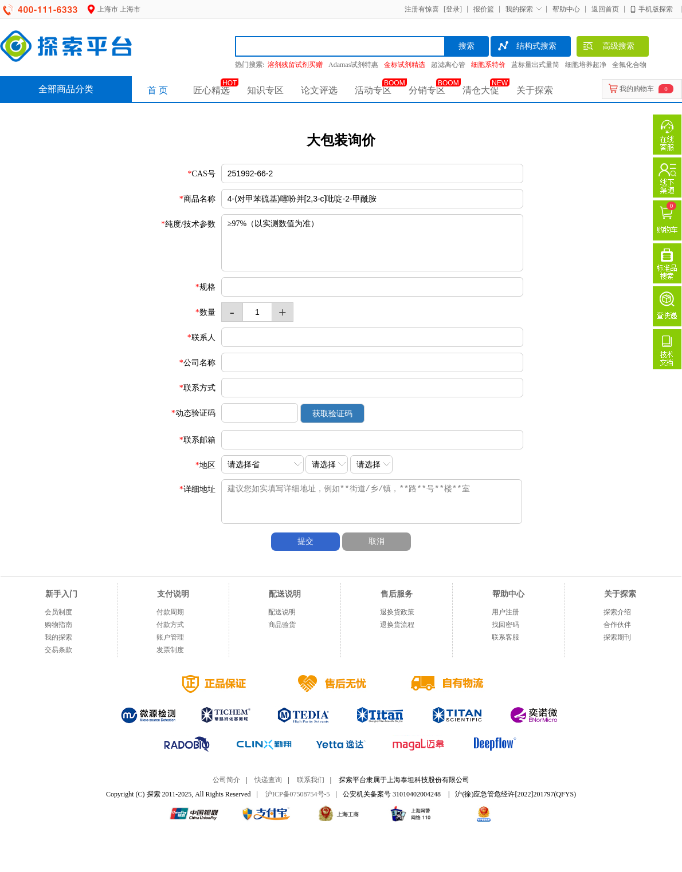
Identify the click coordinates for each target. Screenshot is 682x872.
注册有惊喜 (422, 9)
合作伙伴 (617, 625)
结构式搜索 (526, 47)
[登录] (451, 9)
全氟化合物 (629, 65)
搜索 (466, 46)
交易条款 (58, 650)
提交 (305, 541)
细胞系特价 (488, 65)
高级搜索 (608, 47)
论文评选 (319, 90)
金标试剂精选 (404, 65)
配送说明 (282, 612)
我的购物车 (637, 89)
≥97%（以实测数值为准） (372, 242)
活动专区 (373, 90)
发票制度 (170, 650)
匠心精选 (211, 90)
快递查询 (268, 780)
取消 (377, 541)
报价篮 (483, 9)
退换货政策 (397, 612)
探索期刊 (617, 637)
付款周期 (170, 612)
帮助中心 (566, 9)
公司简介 (226, 780)
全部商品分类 (65, 89)
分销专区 (427, 90)
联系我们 (310, 780)
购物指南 (58, 625)
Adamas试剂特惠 (353, 65)
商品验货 (282, 625)
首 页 (157, 90)
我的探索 (519, 9)
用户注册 (505, 612)
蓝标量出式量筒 (535, 65)
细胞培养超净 (585, 65)
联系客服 (505, 637)
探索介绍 (617, 612)
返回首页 (605, 9)
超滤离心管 (448, 65)
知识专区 (265, 90)
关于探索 (534, 90)
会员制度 (58, 612)
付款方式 (170, 625)
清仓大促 (480, 90)
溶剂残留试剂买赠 (295, 65)
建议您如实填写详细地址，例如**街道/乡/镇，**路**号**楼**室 (381, 501)
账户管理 (170, 637)
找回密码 (505, 625)
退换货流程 (397, 625)
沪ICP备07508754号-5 (297, 794)
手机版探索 (655, 9)
